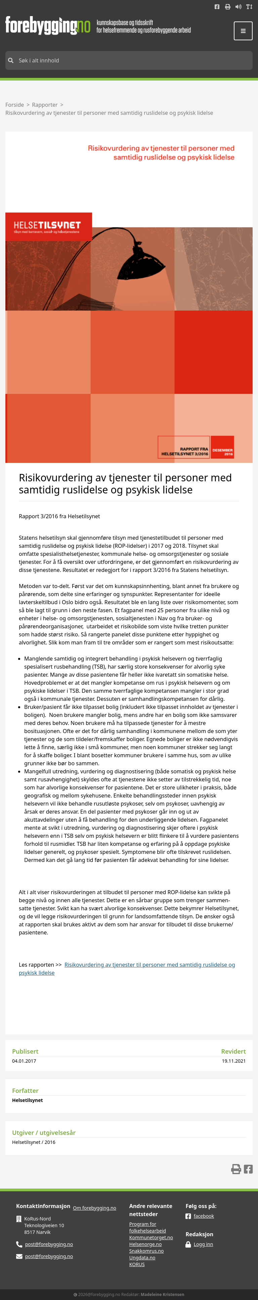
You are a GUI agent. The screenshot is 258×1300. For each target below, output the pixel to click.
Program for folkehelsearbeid (147, 1227)
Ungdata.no (142, 1257)
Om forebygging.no (94, 1208)
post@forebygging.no (49, 1244)
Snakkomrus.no (146, 1251)
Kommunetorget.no (151, 1237)
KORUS (137, 1264)
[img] (236, 1169)
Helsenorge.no (145, 1244)
